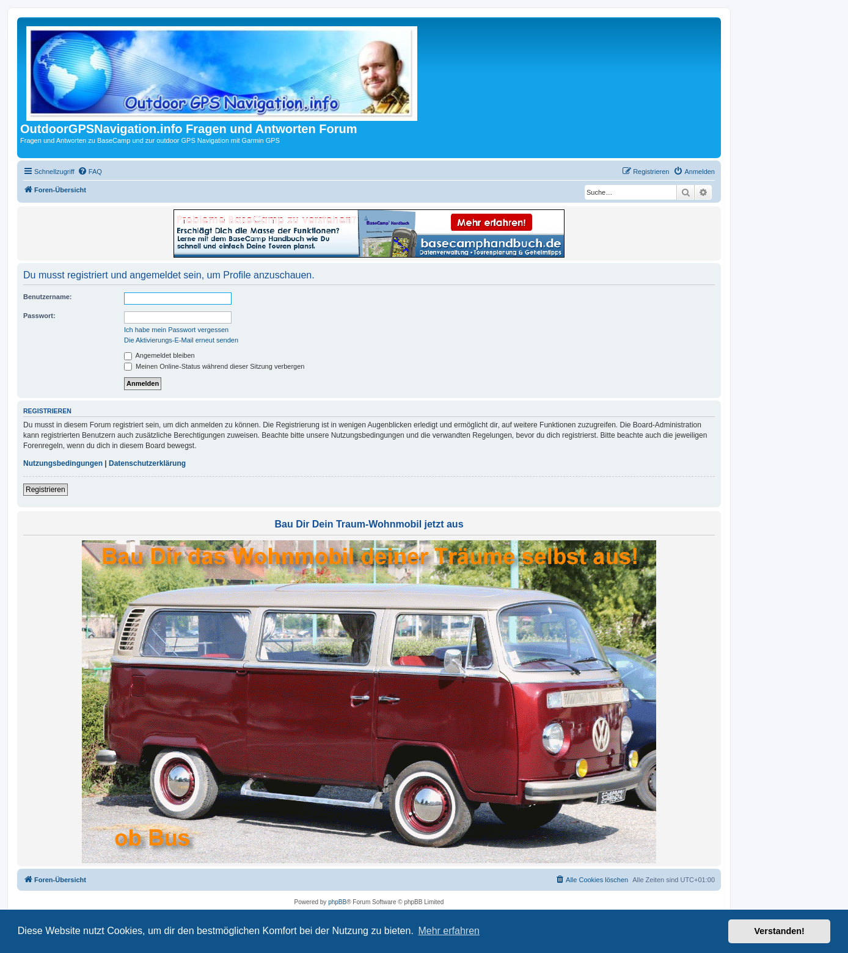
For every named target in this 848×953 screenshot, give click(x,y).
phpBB (337, 902)
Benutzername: (47, 296)
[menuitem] (90, 171)
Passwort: (39, 315)
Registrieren (45, 489)
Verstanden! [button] (780, 931)
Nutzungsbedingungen (63, 463)
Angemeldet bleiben (159, 355)
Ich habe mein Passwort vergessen (176, 329)
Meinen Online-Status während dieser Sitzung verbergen (214, 366)
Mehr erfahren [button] (449, 931)
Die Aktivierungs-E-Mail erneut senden (181, 340)
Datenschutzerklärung (147, 463)
